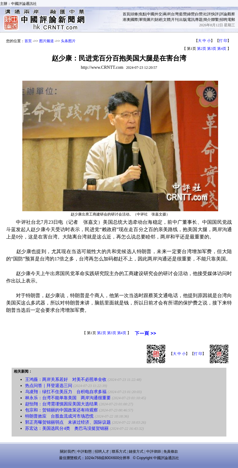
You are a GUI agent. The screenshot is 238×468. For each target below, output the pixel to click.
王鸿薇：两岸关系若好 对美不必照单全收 (65, 379)
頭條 (134, 14)
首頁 (126, 14)
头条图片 (68, 41)
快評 (215, 14)
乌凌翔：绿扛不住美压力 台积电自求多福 (65, 391)
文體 (166, 19)
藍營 (183, 14)
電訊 (191, 19)
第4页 (221, 48)
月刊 (174, 19)
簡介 (207, 19)
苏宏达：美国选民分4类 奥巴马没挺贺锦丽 (67, 428)
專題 (199, 19)
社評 (207, 14)
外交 (158, 14)
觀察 (231, 14)
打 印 (223, 41)
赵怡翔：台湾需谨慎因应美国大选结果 (61, 404)
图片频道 (46, 41)
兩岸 (166, 14)
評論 (223, 14)
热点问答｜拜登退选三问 (48, 385)
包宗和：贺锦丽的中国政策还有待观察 (61, 410)
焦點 (142, 14)
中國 (150, 14)
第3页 (211, 48)
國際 (134, 19)
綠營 (191, 14)
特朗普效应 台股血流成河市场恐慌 (59, 416)
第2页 (201, 48)
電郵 (231, 19)
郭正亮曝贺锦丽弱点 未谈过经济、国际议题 (68, 422)
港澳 (126, 19)
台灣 (174, 14)
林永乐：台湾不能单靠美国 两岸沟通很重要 (68, 398)
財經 (158, 19)
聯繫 (215, 19)
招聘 (223, 19)
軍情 (142, 19)
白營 (199, 14)
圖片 (150, 19)
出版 (183, 19)
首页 (28, 41)
